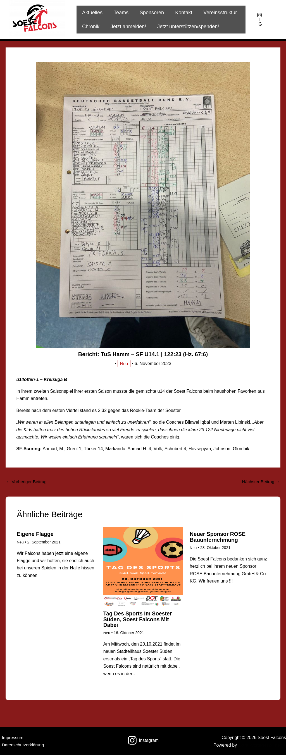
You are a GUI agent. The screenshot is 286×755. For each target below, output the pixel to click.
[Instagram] (143, 740)
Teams (119, 12)
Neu (124, 363)
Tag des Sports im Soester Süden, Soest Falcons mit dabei (138, 619)
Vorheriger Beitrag (27, 481)
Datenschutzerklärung (22, 744)
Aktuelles (92, 12)
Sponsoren (149, 12)
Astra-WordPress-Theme (261, 744)
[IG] (259, 19)
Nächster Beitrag (260, 481)
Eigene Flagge (36, 534)
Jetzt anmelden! (126, 26)
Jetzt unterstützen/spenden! (185, 26)
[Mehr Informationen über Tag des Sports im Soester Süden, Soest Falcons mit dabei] (143, 566)
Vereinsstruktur (215, 12)
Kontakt (179, 12)
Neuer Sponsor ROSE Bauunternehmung (218, 537)
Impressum (11, 737)
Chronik (90, 26)
